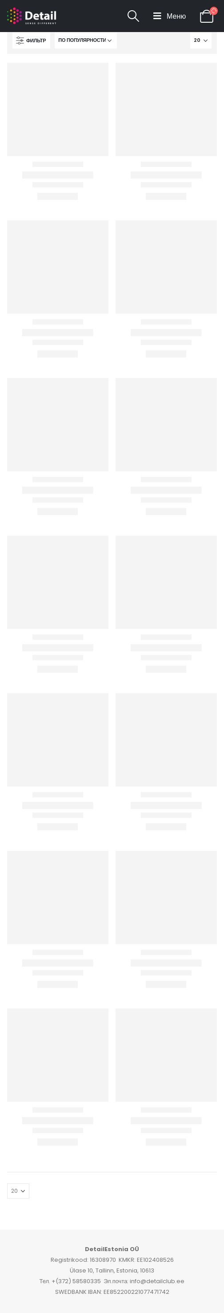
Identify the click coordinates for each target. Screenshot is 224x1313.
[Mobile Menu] (170, 16)
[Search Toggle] (133, 16)
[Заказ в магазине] (86, 41)
